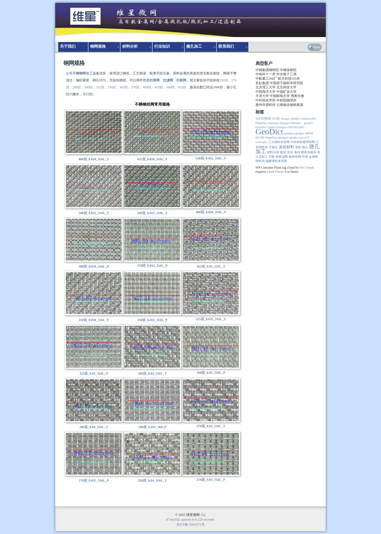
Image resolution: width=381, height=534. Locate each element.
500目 (170, 87)
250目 (224, 80)
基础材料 (286, 147)
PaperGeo (271, 137)
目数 (272, 156)
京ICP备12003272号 (190, 524)
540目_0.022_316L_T (211, 158)
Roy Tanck (307, 167)
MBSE (309, 133)
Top (203, 515)
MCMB (260, 137)
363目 (123, 87)
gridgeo (299, 133)
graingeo (289, 133)
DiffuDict (261, 123)
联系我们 (226, 46)
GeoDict (269, 131)
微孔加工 (194, 46)
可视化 (273, 147)
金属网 (313, 156)
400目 (147, 87)
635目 (182, 87)
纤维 (305, 156)
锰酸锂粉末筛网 (276, 160)
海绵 (297, 152)
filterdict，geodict (302, 123)
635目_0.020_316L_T (152, 159)
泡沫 (290, 152)
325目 (100, 87)
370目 (135, 87)
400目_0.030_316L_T (211, 212)
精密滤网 (282, 156)
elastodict (273, 123)
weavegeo (261, 142)
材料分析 (130, 46)
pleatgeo (283, 137)
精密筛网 (295, 156)
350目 (112, 87)
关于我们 (68, 46)
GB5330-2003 (295, 127)
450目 (159, 87)
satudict (293, 137)
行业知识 (162, 46)
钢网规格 (98, 46)
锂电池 (260, 160)
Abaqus (285, 118)
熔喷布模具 (308, 152)
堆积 (298, 147)
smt (301, 137)
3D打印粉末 (263, 118)
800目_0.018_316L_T (94, 159)
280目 (77, 87)
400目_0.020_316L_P (94, 266)
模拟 (283, 152)
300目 (88, 87)
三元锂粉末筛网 (279, 142)
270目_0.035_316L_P (94, 480)
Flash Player (275, 172)
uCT (307, 137)
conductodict (308, 118)
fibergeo (285, 123)
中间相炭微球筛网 (302, 142)
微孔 (305, 147)
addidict (295, 118)
